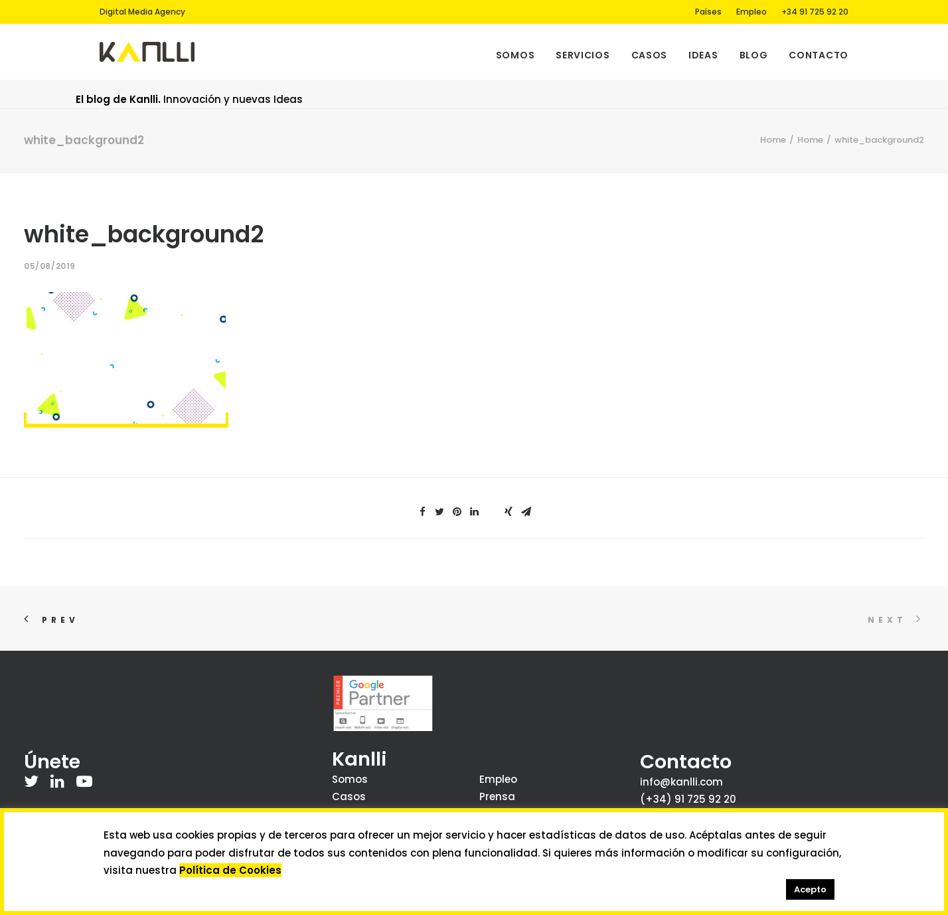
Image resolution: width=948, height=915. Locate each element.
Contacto (818, 55)
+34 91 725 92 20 (814, 11)
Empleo (751, 11)
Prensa (497, 796)
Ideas (703, 55)
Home (773, 139)
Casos (649, 55)
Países (708, 11)
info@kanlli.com (681, 782)
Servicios (582, 55)
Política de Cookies (230, 870)
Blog (754, 55)
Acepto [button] (810, 889)
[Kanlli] (147, 52)
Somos (515, 55)
